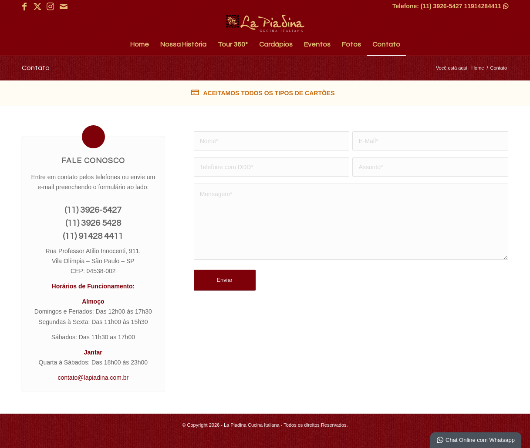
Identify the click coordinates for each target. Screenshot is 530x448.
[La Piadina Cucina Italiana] (265, 23)
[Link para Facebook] (24, 6)
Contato (36, 67)
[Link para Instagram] (50, 6)
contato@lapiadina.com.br (92, 377)
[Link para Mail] (63, 6)
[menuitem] (140, 44)
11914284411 (486, 6)
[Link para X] (37, 6)
